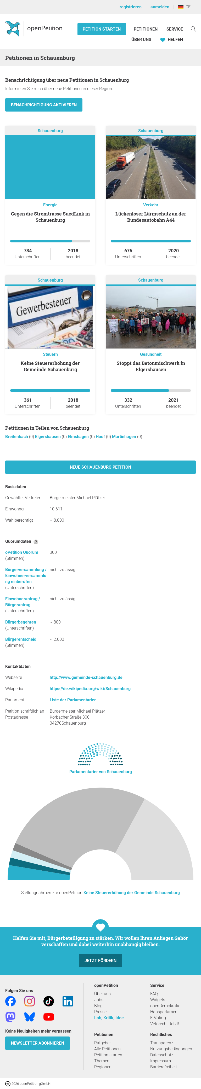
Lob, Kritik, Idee (109, 1017)
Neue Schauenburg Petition (100, 467)
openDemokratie (165, 1005)
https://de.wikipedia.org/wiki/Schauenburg (90, 688)
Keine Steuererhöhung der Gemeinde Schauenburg (50, 366)
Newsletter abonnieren (37, 1043)
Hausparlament (164, 1011)
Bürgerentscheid (20, 639)
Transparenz (161, 1042)
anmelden (159, 6)
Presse (100, 1011)
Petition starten (102, 29)
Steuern (50, 354)
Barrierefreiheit (163, 1066)
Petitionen (146, 29)
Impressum (160, 1060)
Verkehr (150, 204)
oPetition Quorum (21, 552)
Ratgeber (102, 1042)
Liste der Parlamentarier (73, 699)
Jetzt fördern (100, 960)
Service (174, 29)
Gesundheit (150, 354)
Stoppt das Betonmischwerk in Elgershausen (151, 366)
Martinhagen (124, 436)
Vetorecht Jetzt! (164, 1023)
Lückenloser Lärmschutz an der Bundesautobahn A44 (150, 217)
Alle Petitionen (107, 1048)
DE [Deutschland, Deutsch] (184, 6)
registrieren (131, 6)
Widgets (157, 999)
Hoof (101, 436)
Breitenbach (17, 436)
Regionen (102, 1066)
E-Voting (158, 1017)
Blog (98, 1005)
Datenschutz (161, 1054)
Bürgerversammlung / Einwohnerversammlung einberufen (26, 575)
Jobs (98, 999)
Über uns (102, 993)
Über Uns (141, 39)
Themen (101, 1060)
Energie (50, 204)
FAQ (154, 993)
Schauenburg (50, 130)
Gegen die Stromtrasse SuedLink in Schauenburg (50, 217)
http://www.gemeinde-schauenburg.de (86, 677)
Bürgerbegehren (20, 622)
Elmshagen (79, 436)
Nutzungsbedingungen (171, 1048)
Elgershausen (48, 436)
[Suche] (193, 29)
